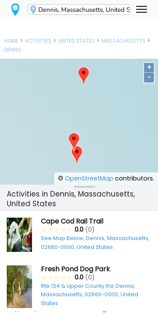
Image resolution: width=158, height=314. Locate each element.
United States (76, 40)
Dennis (12, 49)
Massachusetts (123, 40)
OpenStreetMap (89, 178)
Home (11, 40)
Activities (38, 40)
